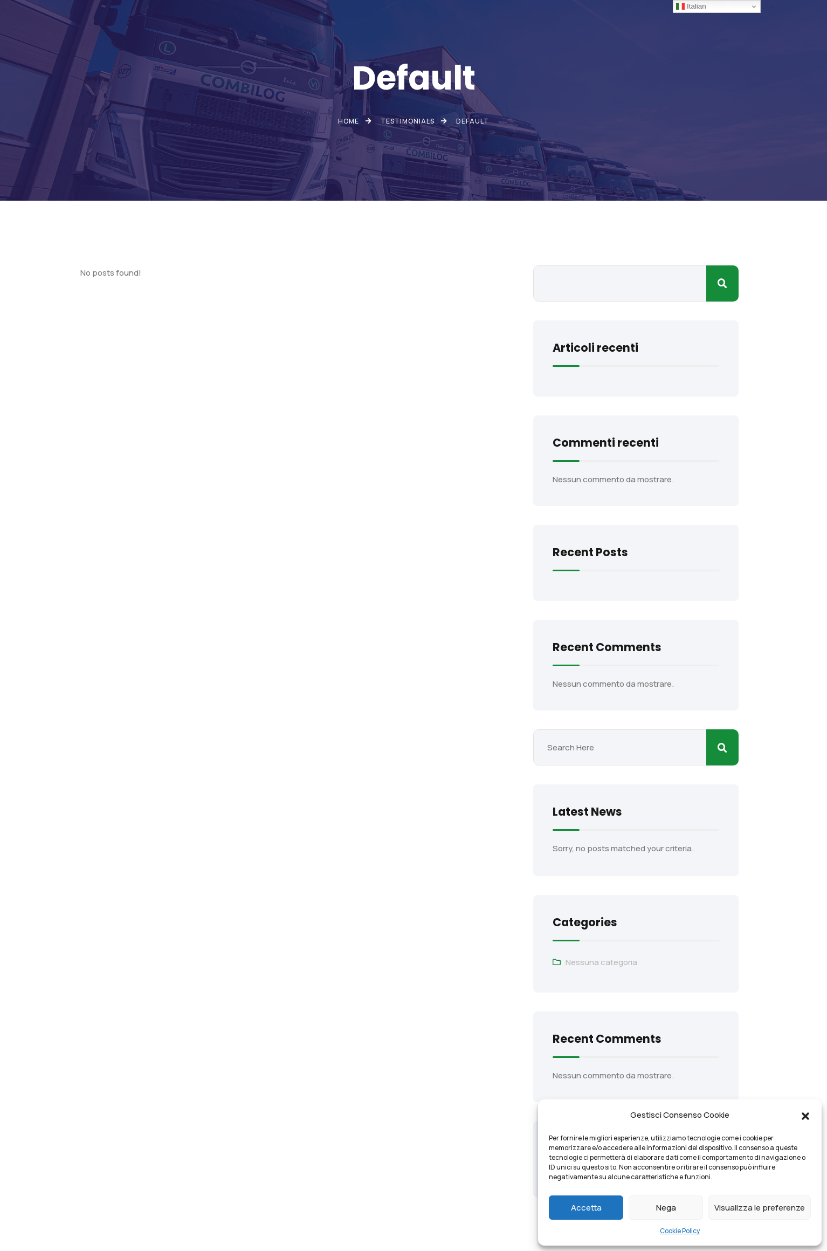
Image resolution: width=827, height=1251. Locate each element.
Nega (666, 1207)
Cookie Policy (680, 1230)
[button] (805, 1115)
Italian (691, 6)
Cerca (722, 283)
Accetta (586, 1207)
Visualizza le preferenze (759, 1207)
